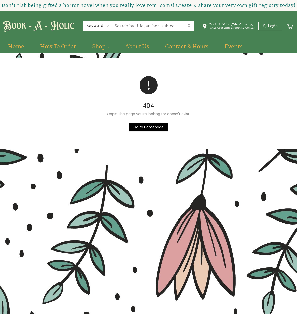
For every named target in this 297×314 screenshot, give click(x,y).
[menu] (148, 47)
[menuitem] (16, 47)
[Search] (189, 26)
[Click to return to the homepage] (148, 127)
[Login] (270, 26)
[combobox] (97, 26)
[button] (228, 27)
